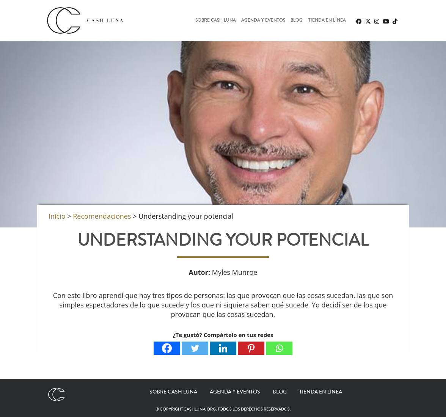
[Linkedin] (223, 348)
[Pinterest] (251, 348)
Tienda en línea (327, 20)
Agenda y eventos (263, 20)
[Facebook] (167, 348)
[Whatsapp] (279, 348)
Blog (297, 20)
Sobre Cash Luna (215, 20)
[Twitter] (195, 348)
